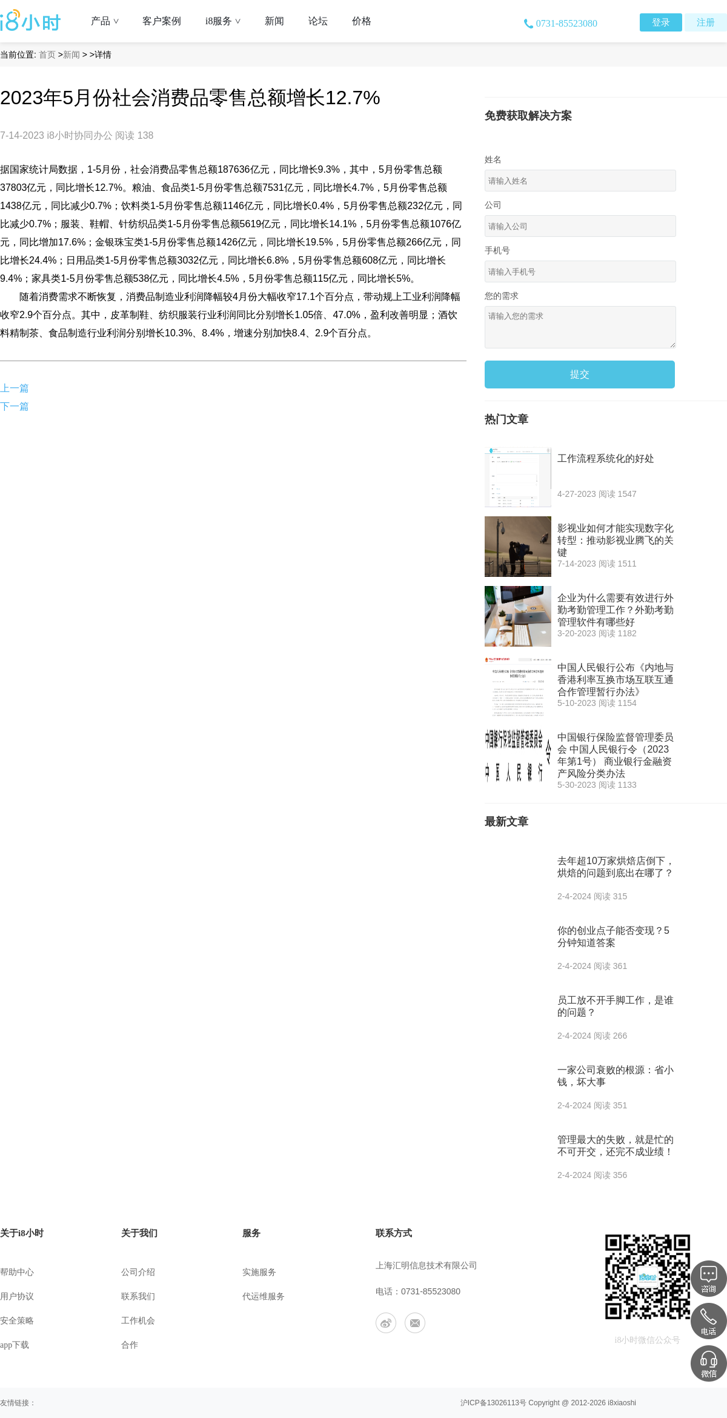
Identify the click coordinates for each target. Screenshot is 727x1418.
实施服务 (259, 1272)
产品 (109, 21)
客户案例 (161, 21)
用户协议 (17, 1296)
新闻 (274, 21)
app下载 (14, 1345)
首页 (47, 54)
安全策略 (17, 1320)
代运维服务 (263, 1296)
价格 (361, 21)
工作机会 (138, 1320)
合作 (129, 1345)
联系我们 (138, 1296)
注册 (706, 22)
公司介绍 (138, 1272)
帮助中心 (17, 1272)
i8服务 (227, 21)
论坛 (318, 21)
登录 (661, 22)
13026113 (503, 1403)
